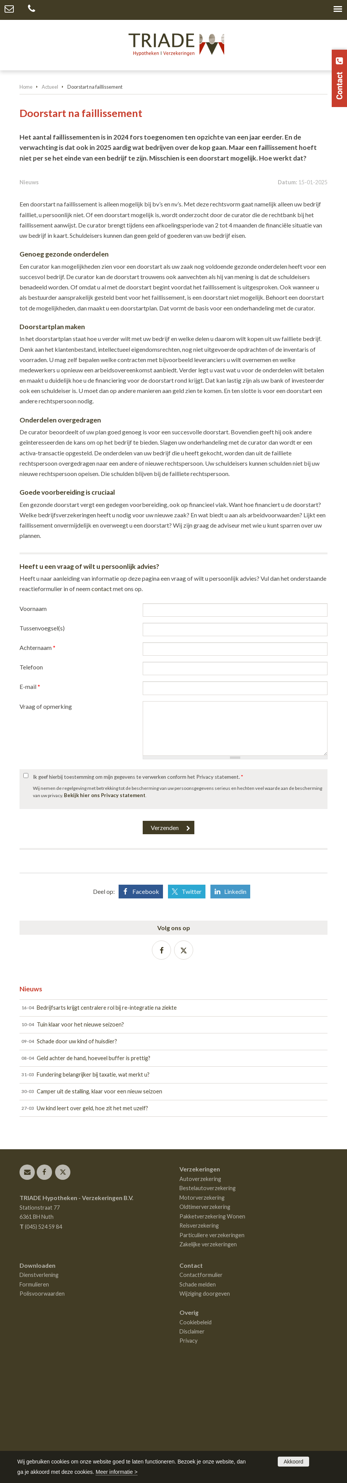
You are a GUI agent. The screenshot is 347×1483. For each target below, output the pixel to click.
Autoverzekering (200, 1289)
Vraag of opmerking (46, 816)
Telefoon (31, 777)
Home (26, 87)
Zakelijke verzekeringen (208, 1354)
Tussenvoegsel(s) (42, 738)
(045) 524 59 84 (43, 1337)
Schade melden (197, 1394)
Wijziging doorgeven (204, 1404)
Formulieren (34, 1394)
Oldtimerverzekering (204, 1317)
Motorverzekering (202, 1308)
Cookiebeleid (195, 1432)
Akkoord (293, 1462)
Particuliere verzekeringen (211, 1345)
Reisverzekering (199, 1336)
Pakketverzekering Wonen (212, 1327)
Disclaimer (192, 1442)
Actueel (50, 87)
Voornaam (33, 718)
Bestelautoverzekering (207, 1298)
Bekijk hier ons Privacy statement (104, 906)
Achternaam (37, 758)
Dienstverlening (39, 1385)
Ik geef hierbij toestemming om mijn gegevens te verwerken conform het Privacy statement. (138, 887)
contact (101, 699)
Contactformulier (201, 1385)
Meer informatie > (116, 1472)
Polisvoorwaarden (42, 1404)
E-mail (30, 797)
